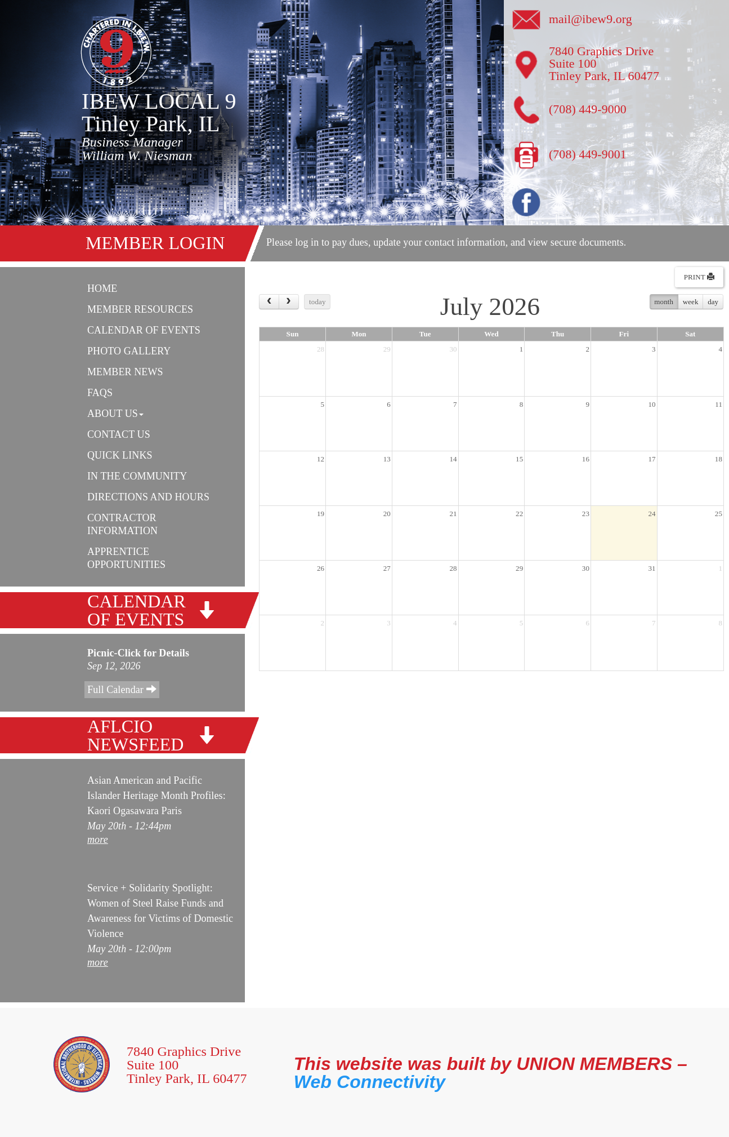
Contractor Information (122, 524)
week (691, 301)
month (663, 301)
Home (102, 288)
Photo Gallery (129, 351)
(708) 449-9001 (588, 154)
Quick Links (120, 455)
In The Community (137, 476)
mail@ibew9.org (591, 19)
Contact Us (118, 434)
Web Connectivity (370, 1082)
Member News (125, 371)
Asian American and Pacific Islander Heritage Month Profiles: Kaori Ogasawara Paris (156, 795)
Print (699, 277)
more (97, 839)
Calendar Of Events (143, 330)
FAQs (100, 392)
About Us (115, 413)
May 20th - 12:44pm (129, 826)
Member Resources (140, 309)
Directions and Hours (148, 497)
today (317, 301)
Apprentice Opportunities (126, 558)
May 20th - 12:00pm (129, 948)
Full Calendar (121, 689)
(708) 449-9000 (588, 109)
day (713, 301)
